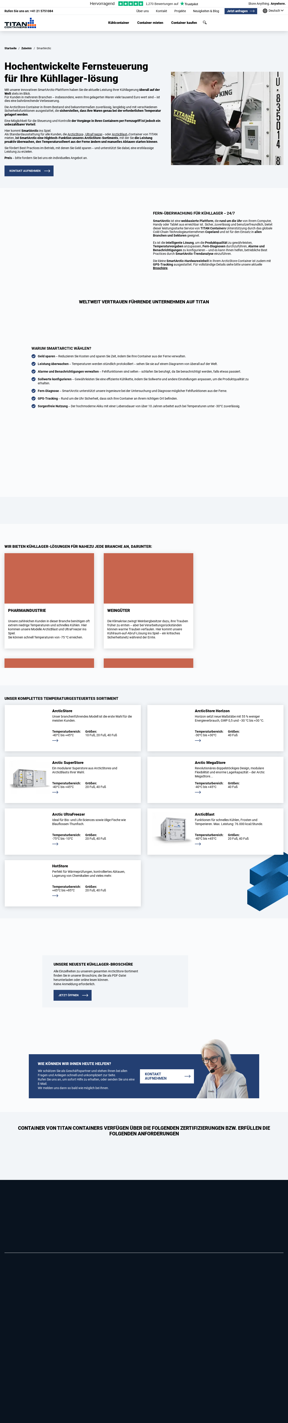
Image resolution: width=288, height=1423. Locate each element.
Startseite (10, 48)
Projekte (180, 11)
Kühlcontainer (118, 23)
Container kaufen (184, 23)
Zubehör (26, 48)
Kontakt (161, 11)
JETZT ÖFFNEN (68, 995)
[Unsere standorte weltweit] (273, 11)
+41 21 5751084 (28, 11)
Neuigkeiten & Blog (206, 11)
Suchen (204, 22)
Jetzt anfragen (237, 11)
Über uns (142, 11)
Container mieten (150, 23)
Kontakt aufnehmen (24, 170)
